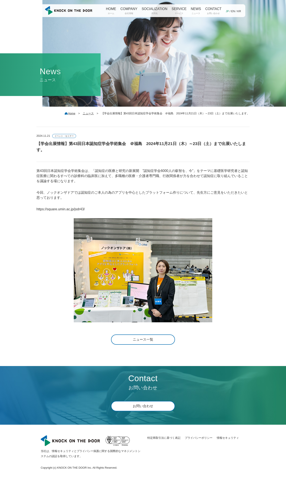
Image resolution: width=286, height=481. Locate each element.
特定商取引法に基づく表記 (164, 437)
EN (233, 11)
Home (71, 113)
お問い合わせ (143, 406)
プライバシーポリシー (198, 437)
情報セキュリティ (228, 437)
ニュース (88, 113)
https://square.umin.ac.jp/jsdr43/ (60, 209)
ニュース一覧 (143, 339)
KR (239, 11)
